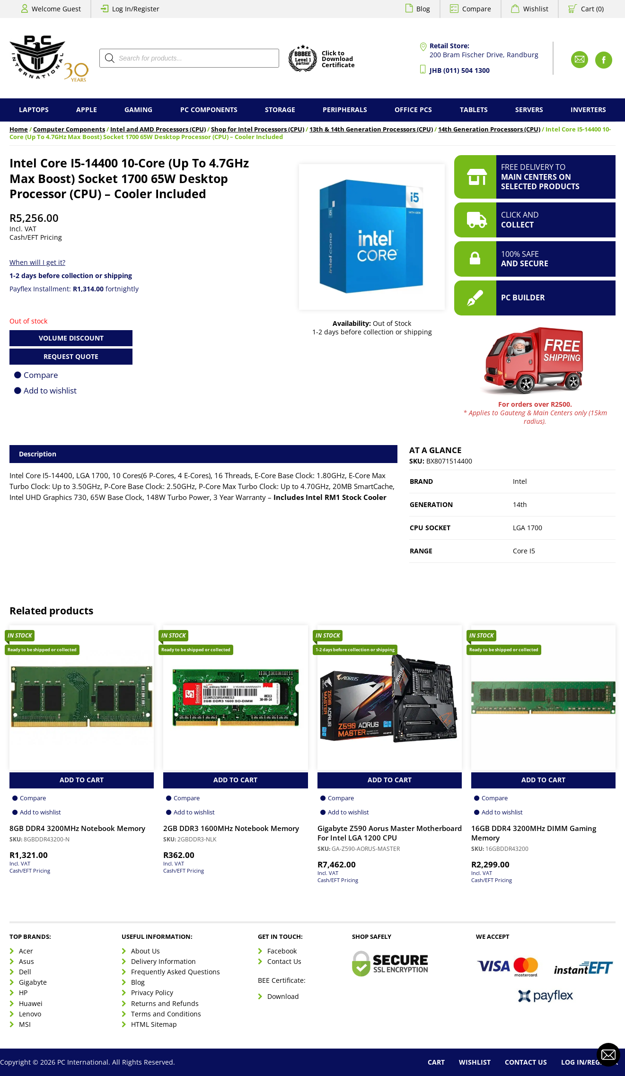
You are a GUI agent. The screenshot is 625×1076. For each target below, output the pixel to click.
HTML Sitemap (154, 1024)
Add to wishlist (50, 390)
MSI (25, 1024)
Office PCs (413, 109)
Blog (423, 8)
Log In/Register (135, 8)
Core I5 (524, 550)
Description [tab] (37, 453)
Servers (529, 109)
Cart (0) (592, 8)
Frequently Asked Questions (175, 971)
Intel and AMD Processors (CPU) (158, 129)
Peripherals (345, 109)
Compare (476, 8)
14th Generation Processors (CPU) (489, 129)
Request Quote (71, 356)
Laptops (34, 109)
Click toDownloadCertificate (338, 60)
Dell (25, 971)
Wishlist (535, 8)
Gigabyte (33, 982)
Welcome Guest (56, 8)
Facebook (282, 950)
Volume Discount (71, 337)
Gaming (138, 109)
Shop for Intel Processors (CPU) (257, 129)
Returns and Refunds (165, 1003)
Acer (26, 950)
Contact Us (284, 961)
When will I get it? (37, 262)
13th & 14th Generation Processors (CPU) (371, 129)
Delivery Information (163, 961)
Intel (520, 481)
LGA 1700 (527, 527)
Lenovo (30, 1013)
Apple (86, 109)
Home (18, 129)
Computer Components (69, 129)
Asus (26, 961)
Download (283, 996)
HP (23, 992)
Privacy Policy (152, 992)
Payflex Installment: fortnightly (74, 288)
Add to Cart (82, 779)
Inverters (588, 109)
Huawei (31, 1003)
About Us (145, 950)
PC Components (209, 109)
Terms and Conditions (166, 1013)
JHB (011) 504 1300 (460, 70)
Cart (436, 1062)
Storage (280, 109)
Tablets (474, 109)
